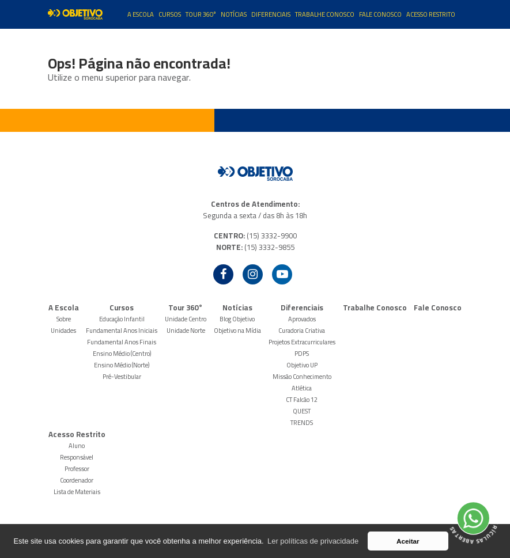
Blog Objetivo (237, 319)
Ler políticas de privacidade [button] (312, 541)
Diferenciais (270, 14)
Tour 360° (201, 14)
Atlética (302, 388)
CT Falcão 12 (302, 399)
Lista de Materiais (77, 492)
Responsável (76, 457)
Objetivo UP (302, 365)
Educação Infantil (122, 319)
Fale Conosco (380, 14)
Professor (77, 469)
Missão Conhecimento (302, 376)
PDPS (301, 353)
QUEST (302, 411)
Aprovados (302, 319)
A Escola (140, 14)
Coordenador (76, 480)
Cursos (169, 14)
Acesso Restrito (430, 14)
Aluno (77, 445)
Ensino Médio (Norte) (121, 365)
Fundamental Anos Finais (121, 342)
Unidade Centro (185, 319)
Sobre (63, 319)
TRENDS (301, 422)
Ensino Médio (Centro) (122, 353)
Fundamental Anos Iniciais (121, 330)
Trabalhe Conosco (324, 14)
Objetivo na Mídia (237, 330)
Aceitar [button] (408, 541)
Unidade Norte (186, 330)
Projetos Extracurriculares (302, 342)
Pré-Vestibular (122, 376)
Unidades (63, 330)
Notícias (234, 14)
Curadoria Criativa (301, 330)
